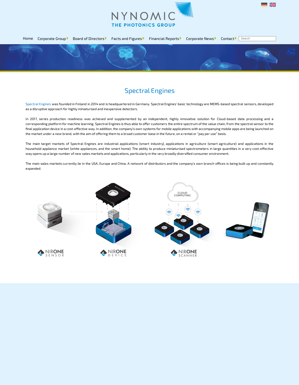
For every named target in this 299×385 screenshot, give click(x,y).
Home (28, 38)
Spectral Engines (38, 104)
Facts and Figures (126, 38)
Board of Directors (88, 38)
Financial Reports (164, 38)
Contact (227, 38)
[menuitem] (264, 4)
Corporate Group (52, 38)
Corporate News (200, 38)
